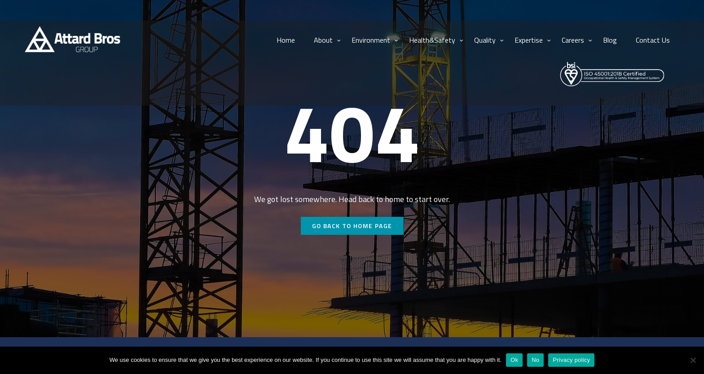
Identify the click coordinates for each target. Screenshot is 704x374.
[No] (692, 360)
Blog (610, 40)
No (535, 359)
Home (286, 40)
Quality (485, 40)
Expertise (529, 40)
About (323, 40)
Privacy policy (571, 359)
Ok (514, 359)
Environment (371, 40)
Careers (573, 40)
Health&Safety (432, 40)
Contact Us (653, 40)
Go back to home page (352, 225)
